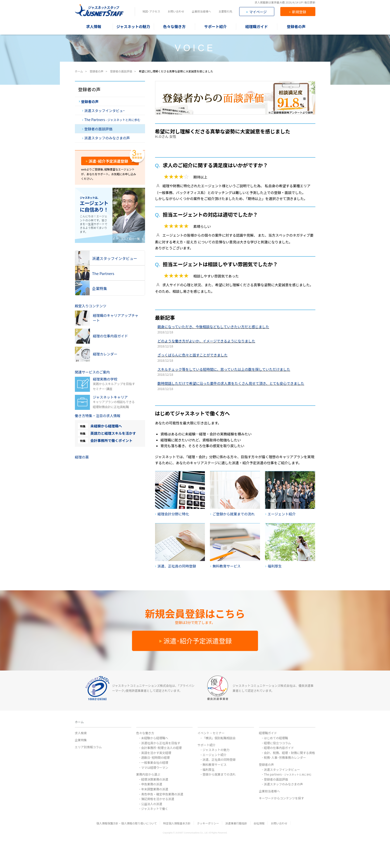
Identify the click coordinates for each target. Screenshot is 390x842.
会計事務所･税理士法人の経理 (161, 747)
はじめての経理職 (276, 738)
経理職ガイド (268, 733)
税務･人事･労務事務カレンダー (285, 757)
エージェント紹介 (215, 755)
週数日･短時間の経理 (155, 757)
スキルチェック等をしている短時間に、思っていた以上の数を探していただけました (224, 369)
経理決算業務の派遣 (154, 779)
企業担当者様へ (201, 11)
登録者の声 (89, 101)
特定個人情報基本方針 (177, 823)
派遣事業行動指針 (236, 823)
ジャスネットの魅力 (216, 749)
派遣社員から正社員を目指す (160, 743)
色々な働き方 (145, 733)
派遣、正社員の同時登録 (219, 759)
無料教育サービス (215, 764)
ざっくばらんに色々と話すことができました (193, 354)
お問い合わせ (176, 11)
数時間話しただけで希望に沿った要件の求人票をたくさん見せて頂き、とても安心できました (231, 383)
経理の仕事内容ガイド (279, 747)
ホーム (79, 722)
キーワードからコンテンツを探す (281, 798)
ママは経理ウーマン (154, 767)
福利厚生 (209, 769)
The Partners (111, 119)
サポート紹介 (207, 745)
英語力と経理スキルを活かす (113, 433)
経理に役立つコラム (277, 743)
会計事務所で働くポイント (111, 440)
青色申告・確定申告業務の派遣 (162, 794)
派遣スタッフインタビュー (282, 769)
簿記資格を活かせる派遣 (157, 799)
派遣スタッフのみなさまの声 (106, 137)
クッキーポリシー (208, 823)
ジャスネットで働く (154, 808)
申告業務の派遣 (151, 784)
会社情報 (259, 823)
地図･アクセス (151, 11)
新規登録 (297, 11)
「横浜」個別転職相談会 (219, 738)
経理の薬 (82, 456)
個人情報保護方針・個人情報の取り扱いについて (126, 823)
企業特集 (81, 740)
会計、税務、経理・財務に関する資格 (289, 753)
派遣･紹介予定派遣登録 (107, 161)
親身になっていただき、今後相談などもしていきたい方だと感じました (213, 326)
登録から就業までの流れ (219, 774)
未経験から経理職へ (106, 425)
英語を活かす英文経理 (156, 753)
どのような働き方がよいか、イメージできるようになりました (206, 340)
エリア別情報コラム (88, 747)
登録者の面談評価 (97, 128)
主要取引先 (225, 11)
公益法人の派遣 (151, 804)
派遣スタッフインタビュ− (103, 110)
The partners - (288, 774)
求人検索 (81, 733)
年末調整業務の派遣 (154, 789)
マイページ (256, 11)
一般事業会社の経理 (154, 762)
